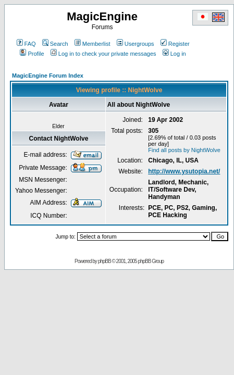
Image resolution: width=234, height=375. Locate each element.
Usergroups (135, 44)
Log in (174, 54)
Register (175, 44)
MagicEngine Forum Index (47, 75)
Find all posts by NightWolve (184, 150)
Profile (32, 54)
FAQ (26, 44)
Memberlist (92, 44)
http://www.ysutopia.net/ (184, 171)
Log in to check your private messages (103, 54)
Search (55, 44)
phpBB (104, 261)
